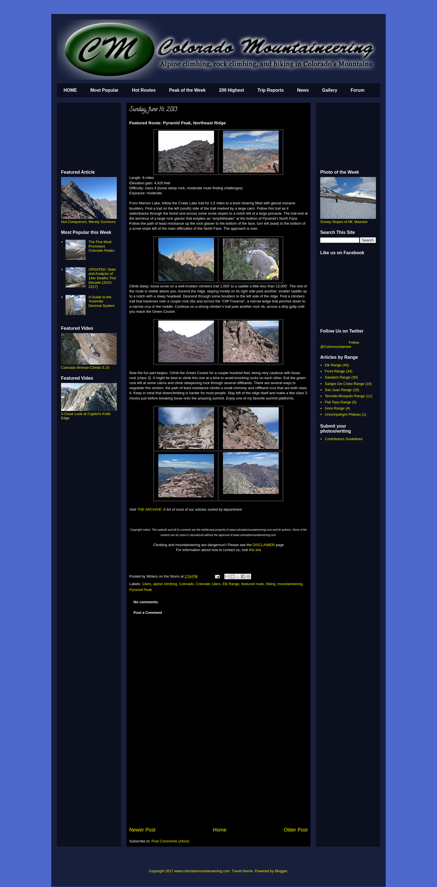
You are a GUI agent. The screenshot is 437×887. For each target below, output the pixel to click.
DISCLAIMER (264, 545)
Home (220, 830)
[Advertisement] (218, 784)
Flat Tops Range (338, 402)
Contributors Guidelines (344, 439)
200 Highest (231, 90)
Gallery (329, 90)
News (303, 90)
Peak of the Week (187, 90)
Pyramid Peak (140, 590)
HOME (70, 90)
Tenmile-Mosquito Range (345, 396)
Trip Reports (271, 90)
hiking (270, 584)
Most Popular (104, 90)
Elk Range (231, 584)
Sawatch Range (337, 377)
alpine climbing (165, 584)
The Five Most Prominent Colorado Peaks (101, 246)
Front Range (335, 371)
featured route (252, 584)
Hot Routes (144, 90)
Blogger (281, 871)
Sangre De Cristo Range (344, 384)
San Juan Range (338, 390)
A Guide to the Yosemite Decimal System (101, 301)
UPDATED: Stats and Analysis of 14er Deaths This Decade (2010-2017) (102, 278)
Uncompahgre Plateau (343, 414)
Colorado (186, 584)
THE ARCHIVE (149, 509)
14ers (146, 584)
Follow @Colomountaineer (339, 344)
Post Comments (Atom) (170, 841)
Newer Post (142, 830)
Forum (358, 90)
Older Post (296, 830)
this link (255, 550)
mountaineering (289, 584)
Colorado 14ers (208, 584)
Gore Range (334, 408)
